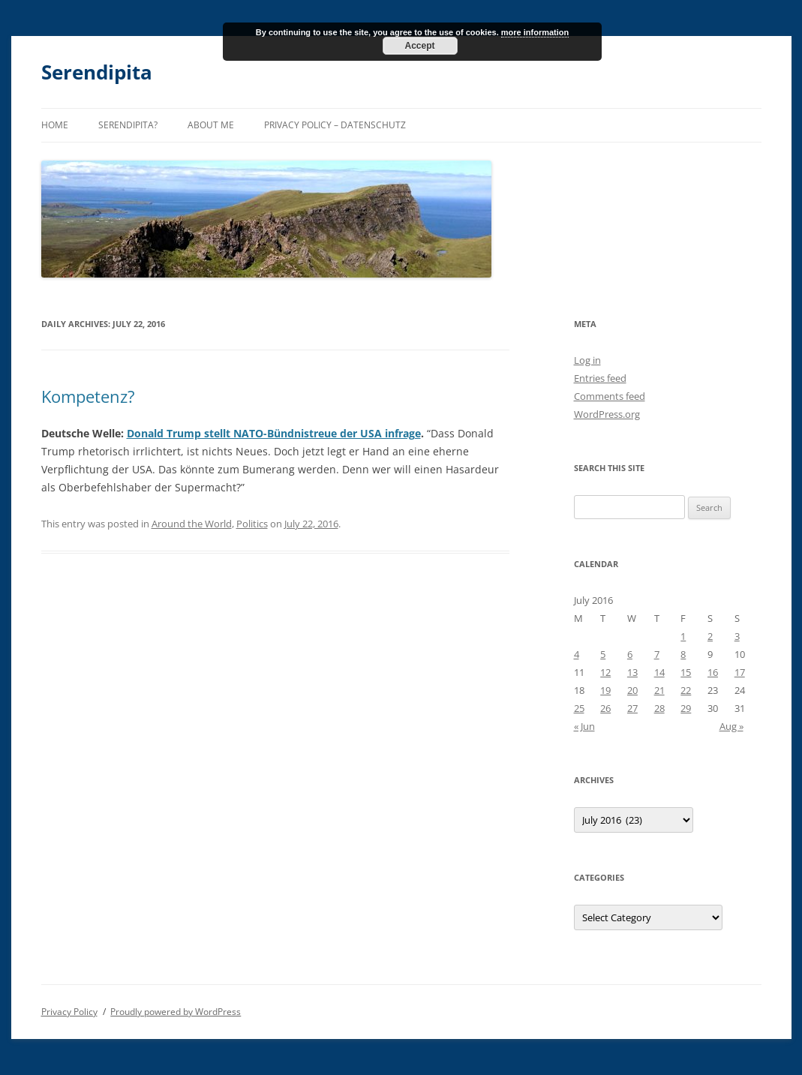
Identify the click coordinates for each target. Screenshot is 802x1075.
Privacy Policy (69, 1011)
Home (54, 125)
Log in (587, 360)
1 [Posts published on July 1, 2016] (683, 636)
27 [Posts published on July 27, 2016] (632, 708)
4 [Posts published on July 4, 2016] (576, 654)
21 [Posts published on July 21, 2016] (659, 690)
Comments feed (609, 396)
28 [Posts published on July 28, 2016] (659, 708)
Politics (252, 523)
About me (211, 125)
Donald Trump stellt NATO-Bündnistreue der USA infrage (274, 433)
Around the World (192, 523)
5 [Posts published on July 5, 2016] (602, 654)
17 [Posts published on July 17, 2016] (739, 672)
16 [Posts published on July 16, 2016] (712, 672)
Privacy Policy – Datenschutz (335, 125)
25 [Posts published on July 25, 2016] (579, 708)
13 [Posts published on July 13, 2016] (632, 672)
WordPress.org (607, 414)
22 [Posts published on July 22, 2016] (685, 690)
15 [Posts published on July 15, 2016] (685, 672)
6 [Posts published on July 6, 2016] (629, 654)
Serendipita (96, 72)
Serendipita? (128, 125)
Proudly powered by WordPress (175, 1011)
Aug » (731, 726)
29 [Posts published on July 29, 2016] (685, 708)
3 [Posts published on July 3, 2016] (737, 636)
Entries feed (600, 378)
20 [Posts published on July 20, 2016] (632, 690)
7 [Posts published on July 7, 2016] (656, 654)
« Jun (584, 726)
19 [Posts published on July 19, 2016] (605, 690)
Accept (419, 46)
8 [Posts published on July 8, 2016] (683, 654)
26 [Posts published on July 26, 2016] (605, 708)
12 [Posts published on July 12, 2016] (605, 672)
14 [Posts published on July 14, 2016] (659, 672)
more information (535, 32)
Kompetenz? (88, 396)
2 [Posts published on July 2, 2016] (710, 636)
